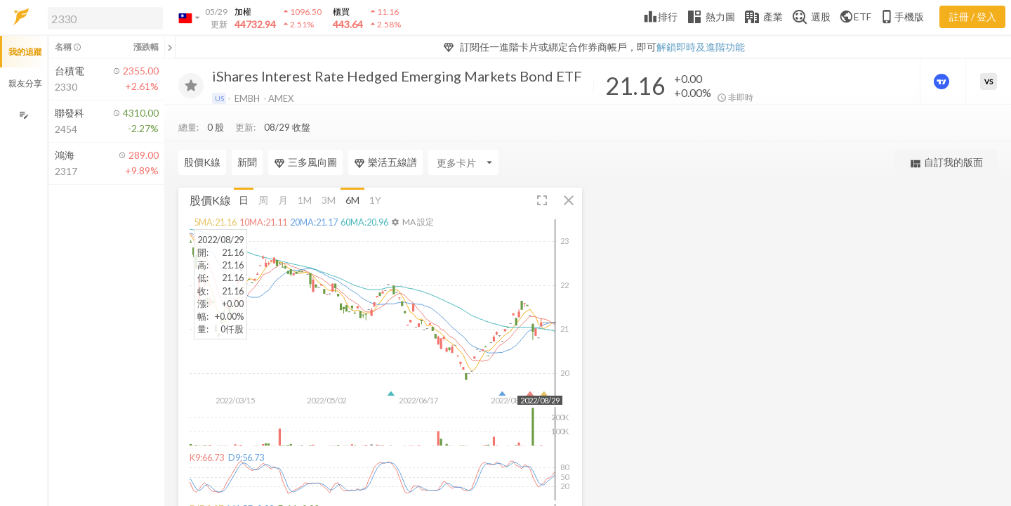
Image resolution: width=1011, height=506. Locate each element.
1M (305, 171)
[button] (102, 17)
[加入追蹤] (191, 85)
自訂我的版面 (946, 134)
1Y (375, 171)
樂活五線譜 (385, 134)
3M (329, 171)
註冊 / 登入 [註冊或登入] (972, 16)
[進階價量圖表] (942, 81)
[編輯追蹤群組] (23, 115)
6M (352, 171)
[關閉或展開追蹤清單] (170, 47)
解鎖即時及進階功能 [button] (700, 47)
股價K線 (202, 134)
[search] (105, 18)
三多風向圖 (305, 134)
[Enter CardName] (463, 134)
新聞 (247, 134)
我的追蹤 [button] (25, 51)
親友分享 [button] (25, 83)
